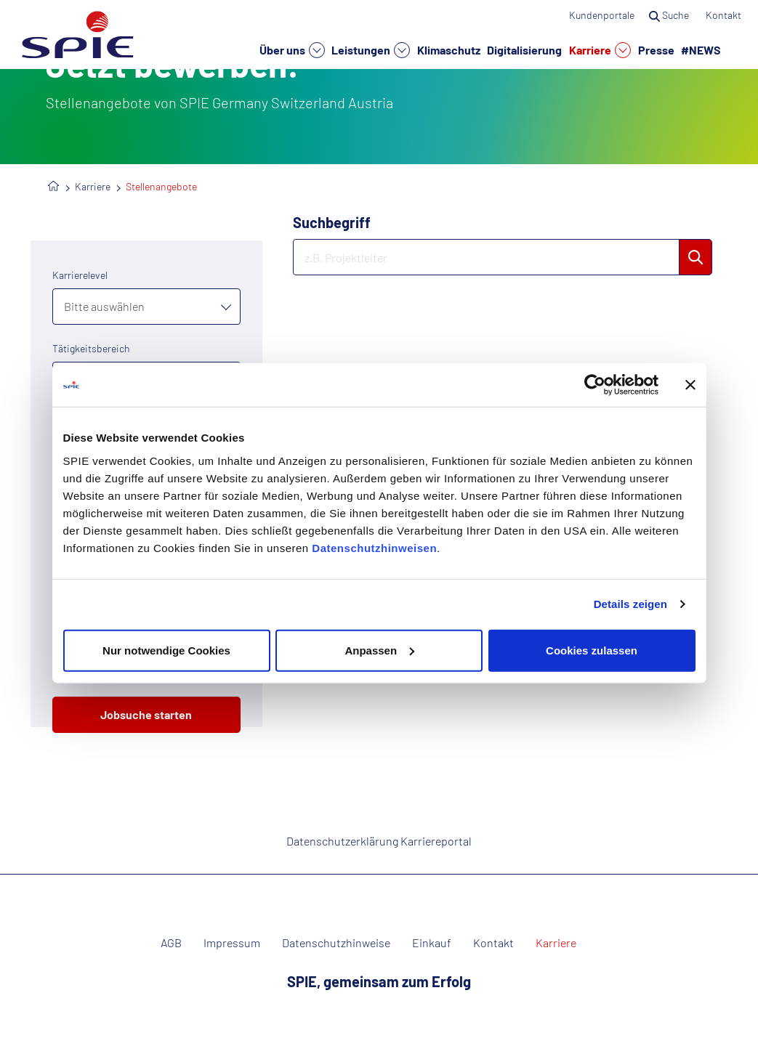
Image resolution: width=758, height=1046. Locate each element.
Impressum (231, 943)
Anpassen (379, 650)
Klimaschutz (448, 49)
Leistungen (370, 50)
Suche (670, 15)
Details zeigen (630, 604)
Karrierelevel (80, 275)
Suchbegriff (332, 222)
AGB (171, 943)
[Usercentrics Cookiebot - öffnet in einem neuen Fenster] (594, 385)
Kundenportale (601, 15)
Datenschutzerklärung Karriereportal (379, 841)
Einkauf (431, 943)
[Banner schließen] (690, 385)
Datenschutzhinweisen (374, 547)
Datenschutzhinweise (336, 943)
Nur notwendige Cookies (166, 650)
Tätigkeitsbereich (91, 348)
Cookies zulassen (591, 650)
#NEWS (701, 49)
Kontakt (724, 15)
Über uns (292, 50)
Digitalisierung (524, 49)
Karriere (600, 50)
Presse (656, 49)
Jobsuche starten (146, 714)
